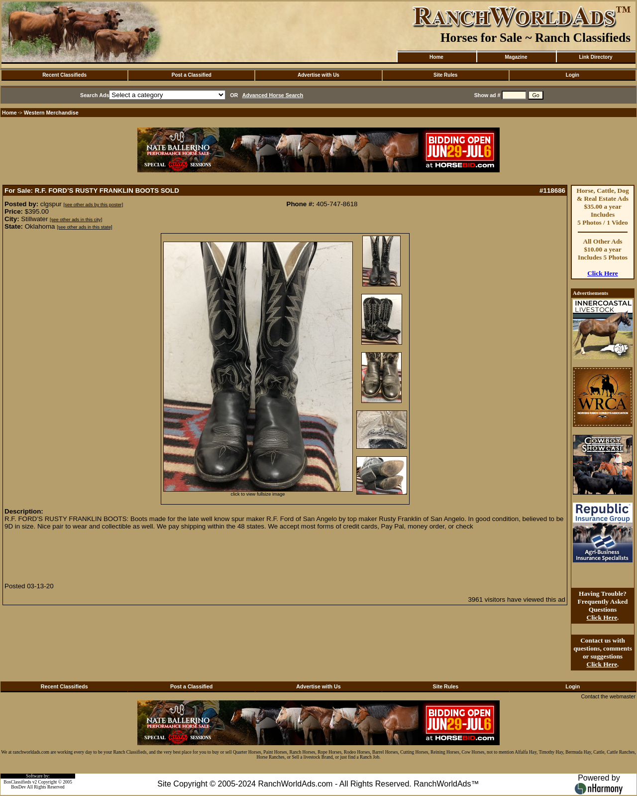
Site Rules (445, 75)
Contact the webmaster (608, 696)
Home (436, 57)
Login (572, 75)
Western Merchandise (51, 113)
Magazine (516, 57)
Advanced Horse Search (273, 95)
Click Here (602, 273)
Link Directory (595, 57)
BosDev (18, 787)
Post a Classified (192, 75)
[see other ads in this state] (84, 227)
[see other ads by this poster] (93, 204)
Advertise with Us (318, 75)
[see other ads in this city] (76, 219)
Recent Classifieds (64, 75)
